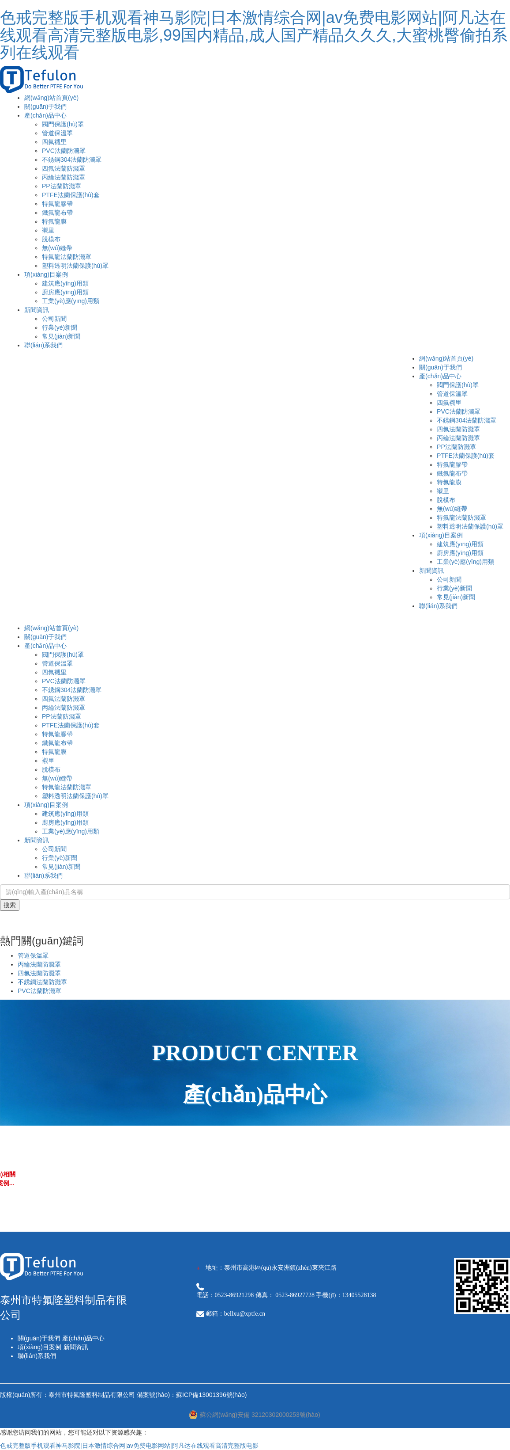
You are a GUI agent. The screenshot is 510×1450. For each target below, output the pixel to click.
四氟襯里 (54, 141)
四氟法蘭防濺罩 (63, 168)
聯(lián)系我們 (43, 345)
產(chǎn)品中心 (45, 115)
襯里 (48, 230)
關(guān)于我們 (45, 106)
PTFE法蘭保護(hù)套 (71, 194)
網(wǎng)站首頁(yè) (51, 97)
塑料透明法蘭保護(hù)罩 (75, 265)
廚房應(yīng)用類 (65, 292)
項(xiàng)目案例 (46, 274)
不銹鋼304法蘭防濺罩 (71, 159)
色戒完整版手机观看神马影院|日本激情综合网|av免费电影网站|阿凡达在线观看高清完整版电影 (129, 1445)
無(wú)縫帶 (57, 247)
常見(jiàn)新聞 (61, 336)
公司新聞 (54, 318)
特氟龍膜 (54, 221)
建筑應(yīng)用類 (65, 283)
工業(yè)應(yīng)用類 (70, 300)
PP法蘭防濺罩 (61, 186)
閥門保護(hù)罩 (63, 124)
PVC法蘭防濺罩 (64, 150)
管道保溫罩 (57, 133)
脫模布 (51, 239)
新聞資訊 (36, 309)
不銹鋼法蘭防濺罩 (42, 982)
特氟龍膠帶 (57, 203)
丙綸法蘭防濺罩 (63, 177)
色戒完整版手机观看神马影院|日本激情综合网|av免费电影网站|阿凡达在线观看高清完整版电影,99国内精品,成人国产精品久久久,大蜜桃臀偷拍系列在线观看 (253, 34)
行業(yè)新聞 (59, 327)
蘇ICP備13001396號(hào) (211, 1394)
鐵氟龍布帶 (57, 212)
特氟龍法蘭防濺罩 (66, 256)
